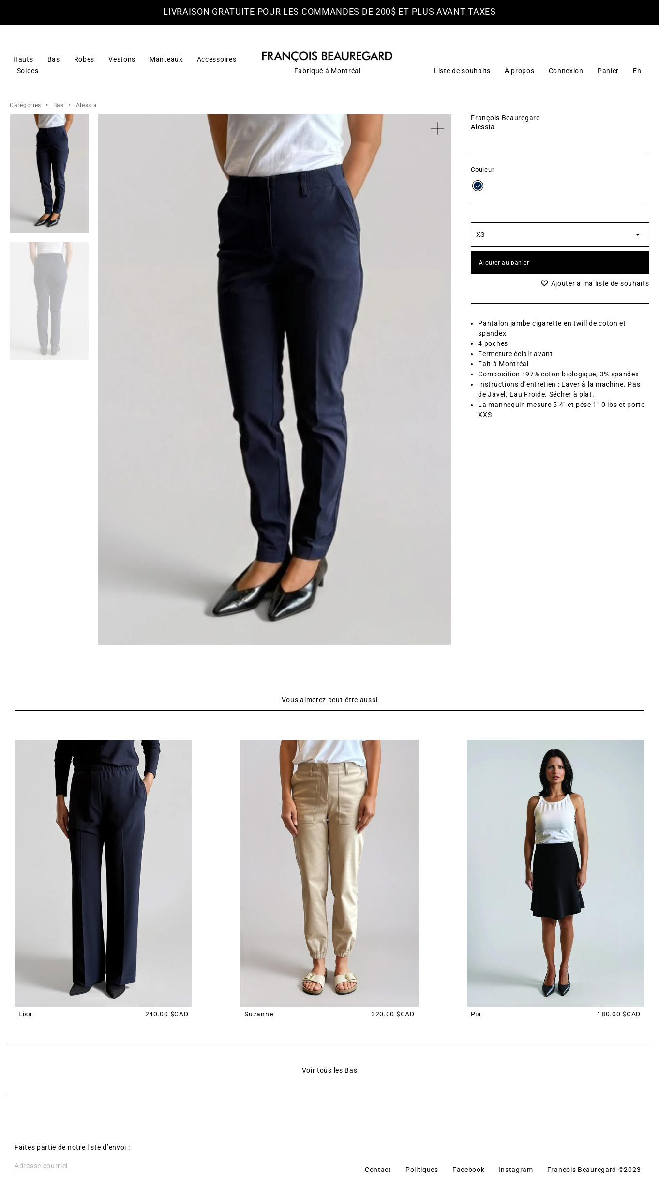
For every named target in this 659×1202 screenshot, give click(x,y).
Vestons (121, 59)
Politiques (421, 1169)
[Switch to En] (636, 71)
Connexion (566, 71)
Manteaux (166, 59)
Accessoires (217, 59)
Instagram (515, 1169)
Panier (608, 71)
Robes (84, 59)
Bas (53, 59)
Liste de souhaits (462, 71)
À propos (520, 71)
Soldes (28, 71)
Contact (378, 1169)
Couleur (482, 170)
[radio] (478, 186)
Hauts (23, 59)
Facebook (468, 1169)
